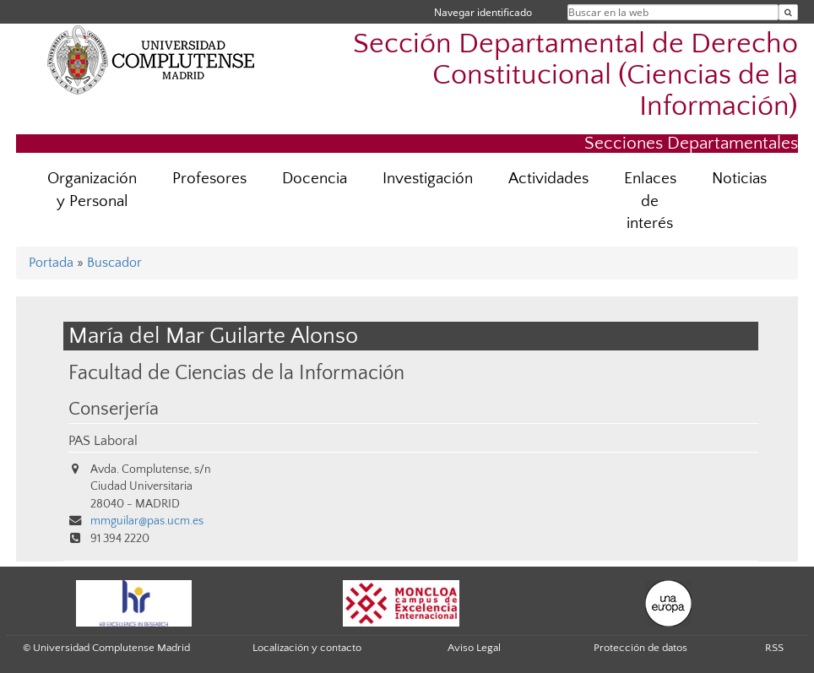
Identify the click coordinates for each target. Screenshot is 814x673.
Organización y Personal (92, 190)
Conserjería (113, 409)
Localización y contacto (306, 648)
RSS (774, 648)
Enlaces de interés (650, 201)
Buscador (114, 262)
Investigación (428, 178)
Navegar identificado (483, 12)
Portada (51, 262)
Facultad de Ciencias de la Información (236, 372)
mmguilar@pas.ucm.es (147, 521)
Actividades (548, 178)
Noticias (739, 178)
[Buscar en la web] (788, 12)
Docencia (314, 178)
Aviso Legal (474, 648)
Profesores (209, 178)
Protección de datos (640, 648)
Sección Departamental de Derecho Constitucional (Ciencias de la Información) (575, 75)
